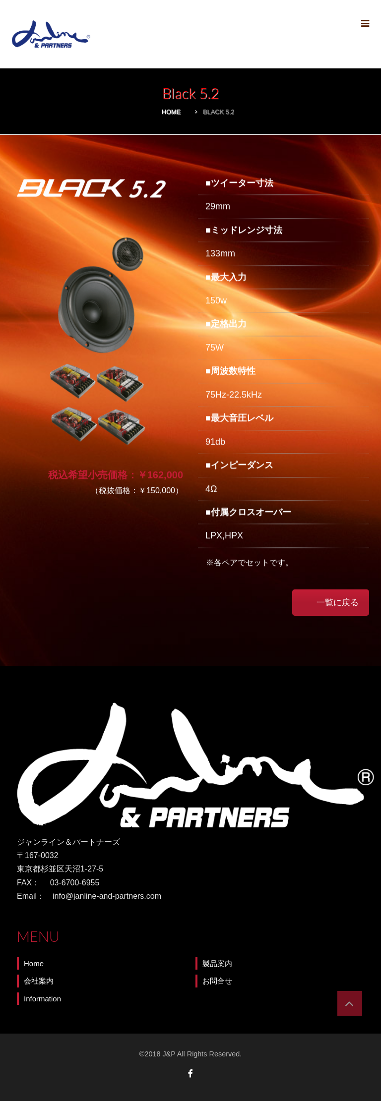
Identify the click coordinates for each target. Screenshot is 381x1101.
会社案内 (39, 981)
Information (42, 998)
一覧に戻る (338, 602)
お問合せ (217, 981)
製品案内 (217, 963)
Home (171, 112)
